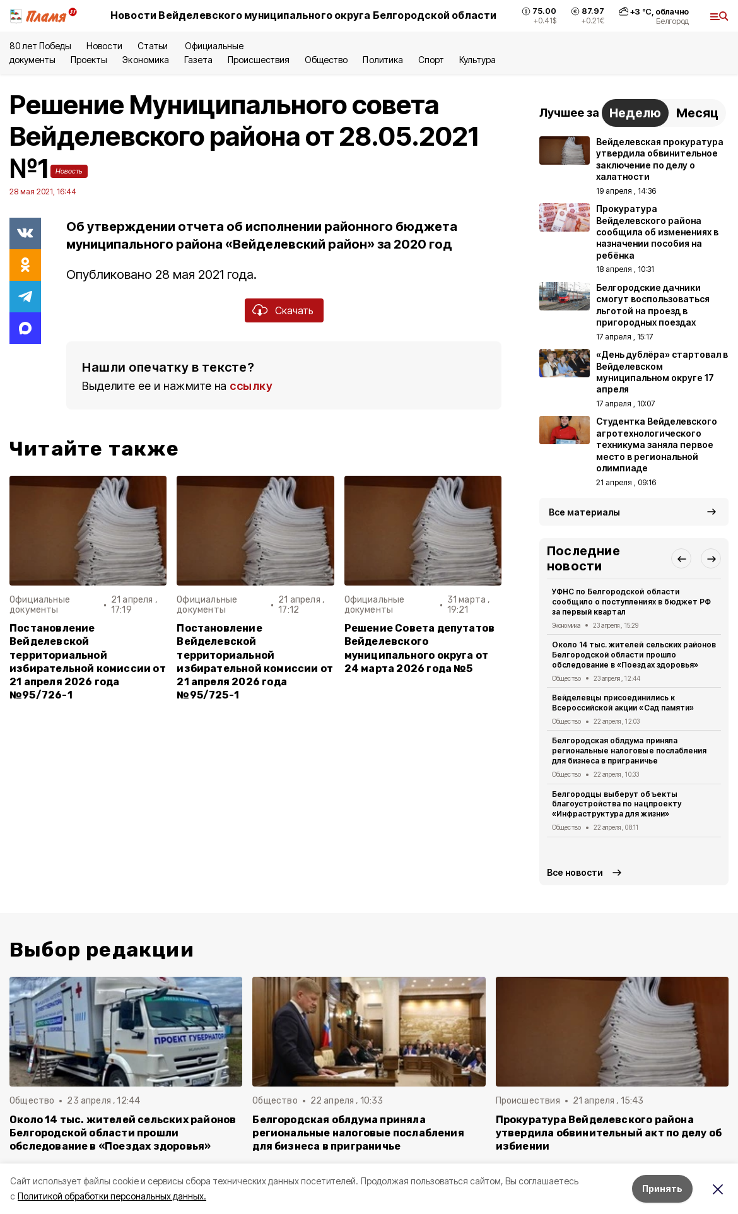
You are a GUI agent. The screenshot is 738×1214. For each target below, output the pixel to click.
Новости (104, 45)
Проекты (89, 59)
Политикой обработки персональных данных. (112, 1196)
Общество (326, 59)
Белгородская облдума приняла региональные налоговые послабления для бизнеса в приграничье (629, 750)
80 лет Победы (40, 45)
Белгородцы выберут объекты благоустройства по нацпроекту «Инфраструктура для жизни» (616, 804)
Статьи (154, 45)
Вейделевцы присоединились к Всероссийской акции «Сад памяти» (623, 702)
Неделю (635, 113)
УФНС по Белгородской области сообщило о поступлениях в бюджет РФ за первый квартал (631, 601)
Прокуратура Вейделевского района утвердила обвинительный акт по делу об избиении (609, 1133)
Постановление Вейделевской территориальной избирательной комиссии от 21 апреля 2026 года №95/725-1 (255, 661)
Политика (382, 59)
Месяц (697, 113)
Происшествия (259, 59)
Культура (477, 59)
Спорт (431, 59)
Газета (198, 59)
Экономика (145, 59)
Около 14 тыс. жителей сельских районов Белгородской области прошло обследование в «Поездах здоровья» (634, 654)
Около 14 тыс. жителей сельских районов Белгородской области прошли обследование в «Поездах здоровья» (122, 1133)
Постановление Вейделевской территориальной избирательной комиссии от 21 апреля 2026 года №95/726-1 (87, 661)
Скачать (294, 310)
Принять (662, 1188)
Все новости (575, 872)
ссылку (251, 385)
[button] (681, 558)
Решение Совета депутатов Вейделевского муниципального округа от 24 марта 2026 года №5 (419, 648)
